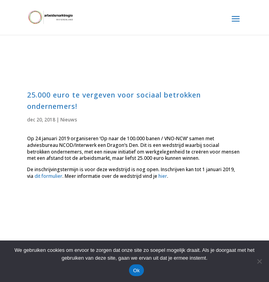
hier (162, 176)
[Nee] (259, 261)
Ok (136, 270)
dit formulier (48, 176)
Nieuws (68, 119)
